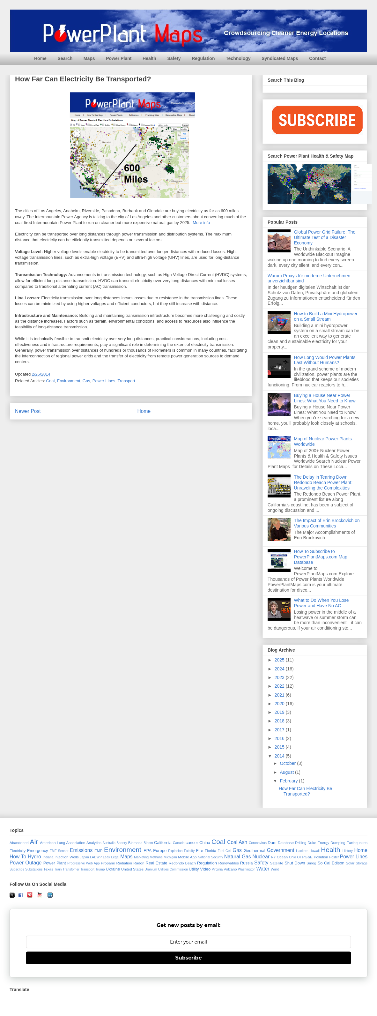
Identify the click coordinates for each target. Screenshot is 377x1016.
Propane (108, 863)
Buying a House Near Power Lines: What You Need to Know (325, 398)
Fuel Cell (224, 851)
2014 (280, 755)
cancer (192, 842)
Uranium (150, 869)
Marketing (141, 857)
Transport (126, 380)
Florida (210, 850)
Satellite (276, 863)
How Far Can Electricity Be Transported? (305, 791)
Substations (33, 869)
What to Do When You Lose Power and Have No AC (321, 603)
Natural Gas (237, 856)
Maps (89, 58)
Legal (115, 857)
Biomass (135, 842)
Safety (174, 58)
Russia (246, 863)
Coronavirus (258, 843)
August (287, 772)
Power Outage (26, 862)
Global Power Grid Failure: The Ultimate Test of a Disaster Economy (325, 237)
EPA (148, 850)
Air (34, 841)
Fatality (189, 851)
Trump (100, 869)
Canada (178, 843)
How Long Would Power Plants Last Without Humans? (325, 360)
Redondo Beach (182, 863)
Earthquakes (357, 842)
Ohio (292, 857)
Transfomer (71, 869)
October (288, 763)
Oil (299, 857)
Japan (84, 857)
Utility (194, 869)
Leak (106, 857)
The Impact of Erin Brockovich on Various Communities (327, 523)
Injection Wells (67, 857)
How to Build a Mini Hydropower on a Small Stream (326, 316)
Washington (246, 869)
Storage (361, 863)
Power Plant (118, 58)
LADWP (96, 857)
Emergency (37, 850)
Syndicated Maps (280, 58)
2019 (280, 712)
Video (205, 869)
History (348, 851)
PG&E (307, 857)
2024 (280, 668)
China (204, 842)
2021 (280, 695)
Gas (86, 380)
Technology (238, 58)
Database (286, 842)
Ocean (282, 857)
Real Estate (156, 863)
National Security (210, 857)
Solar (350, 863)
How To (18, 856)
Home (40, 58)
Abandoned (19, 842)
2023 (280, 677)
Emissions (81, 850)
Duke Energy (318, 842)
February (289, 780)
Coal (50, 380)
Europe (159, 850)
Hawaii (315, 851)
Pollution (321, 857)
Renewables (228, 863)
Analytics (93, 842)
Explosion (175, 851)
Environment (68, 380)
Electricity (18, 850)
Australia (109, 843)
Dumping (337, 842)
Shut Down (295, 863)
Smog (311, 863)
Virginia (217, 869)
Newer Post (28, 411)
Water (262, 868)
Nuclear (261, 856)
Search (65, 58)
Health (149, 58)
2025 (280, 659)
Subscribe (17, 869)
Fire (199, 850)
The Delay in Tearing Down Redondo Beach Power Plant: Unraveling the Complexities (323, 482)
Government (280, 850)
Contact (317, 58)
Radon (138, 863)
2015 (280, 747)
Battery (121, 843)
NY (273, 857)
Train (58, 869)
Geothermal (254, 850)
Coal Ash (237, 842)
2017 (280, 729)
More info (201, 222)
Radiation (124, 863)
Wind (275, 869)
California (163, 842)
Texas (48, 869)
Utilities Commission (173, 869)
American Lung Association (62, 842)
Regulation (203, 58)
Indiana (48, 857)
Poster (334, 857)
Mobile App (187, 857)
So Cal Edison (331, 863)
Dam (272, 842)
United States (132, 869)
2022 (280, 686)
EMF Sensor (59, 851)
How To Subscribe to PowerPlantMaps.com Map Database (320, 557)
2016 (280, 738)
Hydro (34, 856)
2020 (280, 703)
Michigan (170, 857)
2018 (280, 720)
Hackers (302, 851)
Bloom (148, 843)
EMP (98, 850)
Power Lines (103, 380)
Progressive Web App (83, 863)
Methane (156, 857)
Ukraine (113, 869)
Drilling (301, 842)
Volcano (230, 869)
